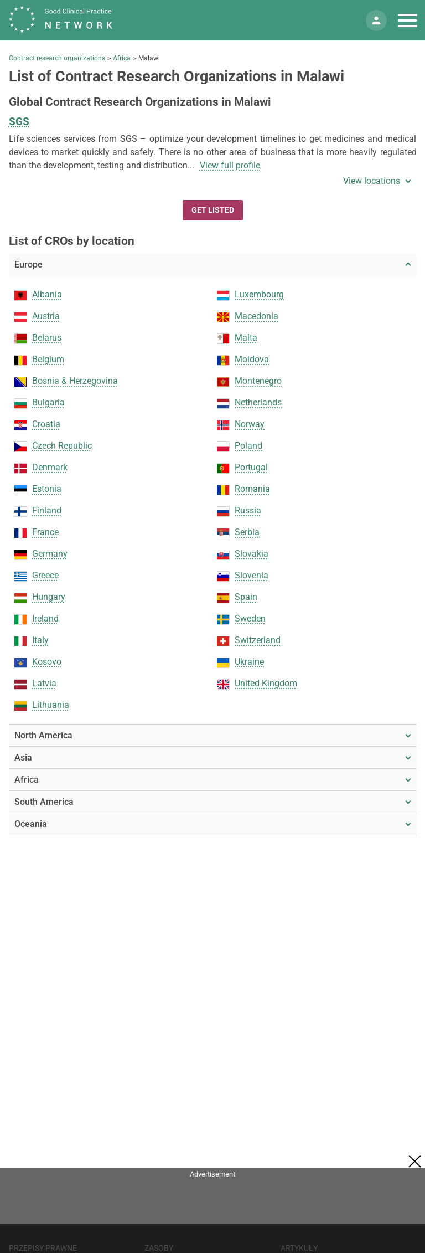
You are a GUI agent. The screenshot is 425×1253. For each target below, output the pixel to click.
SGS (19, 121)
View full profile (230, 165)
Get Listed (212, 210)
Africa (122, 58)
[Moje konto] (376, 20)
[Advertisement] (212, 1206)
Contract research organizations (57, 58)
